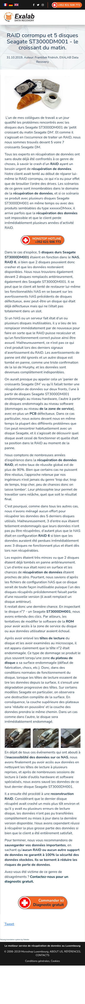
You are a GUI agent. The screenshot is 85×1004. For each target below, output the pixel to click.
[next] (72, 737)
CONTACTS (42, 955)
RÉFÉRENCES (72, 951)
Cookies (55, 961)
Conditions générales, (38, 961)
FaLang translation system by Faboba (14, 939)
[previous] (13, 737)
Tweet (9, 924)
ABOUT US (56, 951)
